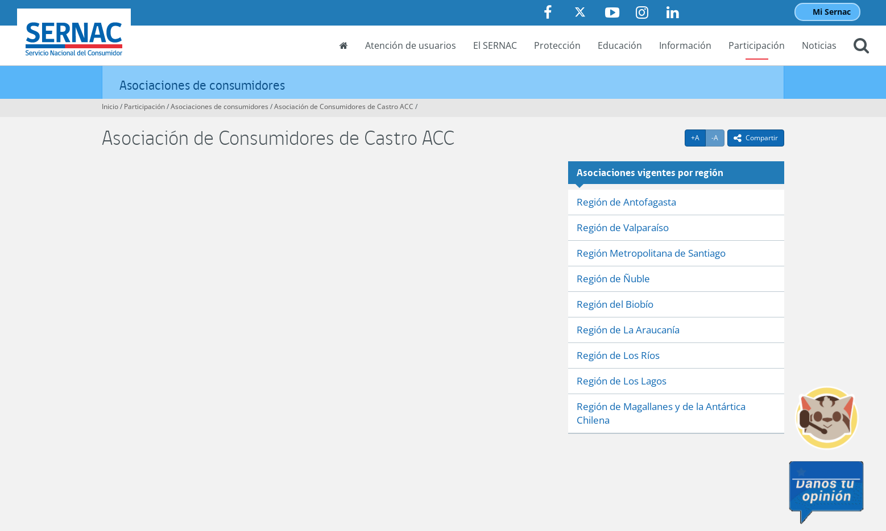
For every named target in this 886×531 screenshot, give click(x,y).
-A (717, 137)
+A (698, 137)
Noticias (819, 45)
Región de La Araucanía (628, 329)
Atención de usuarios (410, 45)
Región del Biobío (615, 304)
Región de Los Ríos (618, 355)
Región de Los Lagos (621, 380)
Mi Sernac (832, 11)
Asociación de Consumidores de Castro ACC (343, 106)
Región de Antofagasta (626, 201)
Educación (620, 45)
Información (685, 45)
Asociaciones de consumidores (202, 85)
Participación (756, 45)
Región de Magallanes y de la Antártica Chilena (661, 413)
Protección (557, 45)
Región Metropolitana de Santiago (651, 253)
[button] (861, 46)
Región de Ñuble (613, 278)
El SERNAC (495, 45)
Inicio (110, 106)
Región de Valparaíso (623, 227)
